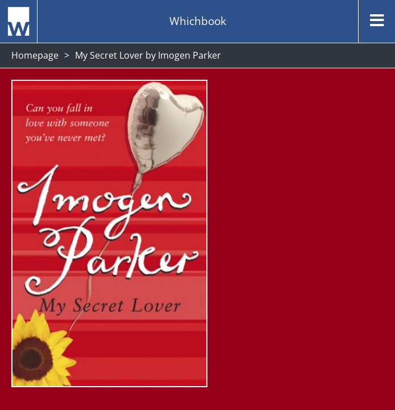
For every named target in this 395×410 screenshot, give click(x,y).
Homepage (35, 55)
